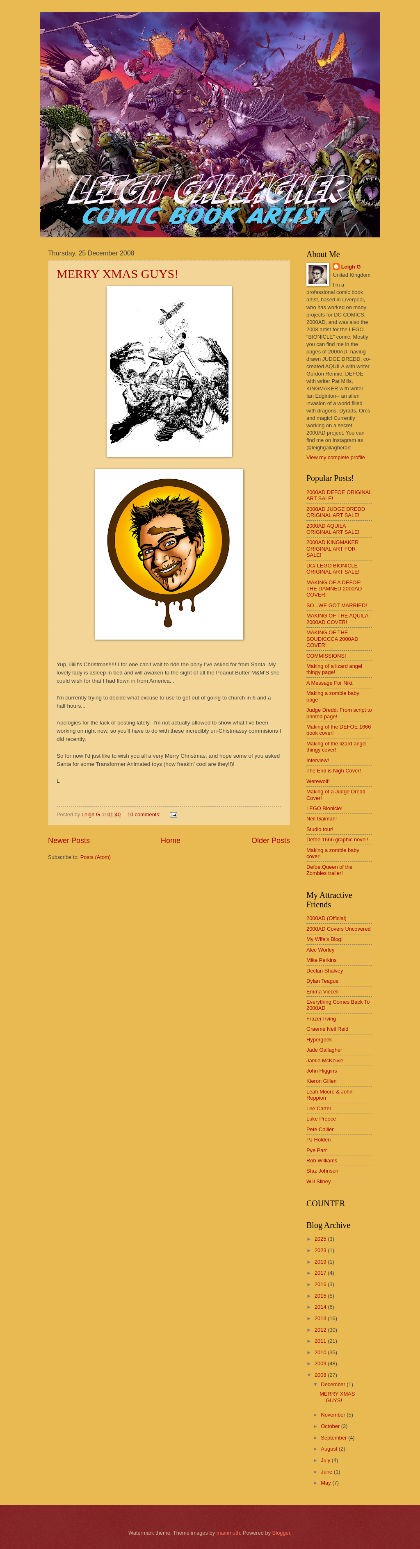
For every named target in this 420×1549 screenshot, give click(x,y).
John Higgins (321, 1071)
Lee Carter (318, 1108)
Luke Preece (321, 1119)
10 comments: (145, 814)
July (326, 1460)
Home (170, 840)
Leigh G (351, 267)
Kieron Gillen (321, 1081)
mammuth (228, 1533)
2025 (321, 1239)
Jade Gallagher (324, 1050)
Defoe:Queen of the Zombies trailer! (329, 870)
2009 (321, 1363)
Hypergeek (319, 1039)
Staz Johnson (322, 1171)
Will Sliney (318, 1181)
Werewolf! (318, 781)
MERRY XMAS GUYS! (117, 273)
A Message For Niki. (330, 683)
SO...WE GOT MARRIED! (336, 605)
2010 (321, 1352)
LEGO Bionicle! (324, 808)
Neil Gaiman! (321, 819)
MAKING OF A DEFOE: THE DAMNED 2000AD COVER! (334, 588)
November (334, 1415)
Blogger (281, 1533)
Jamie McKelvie (324, 1060)
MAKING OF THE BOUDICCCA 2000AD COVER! (332, 638)
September (334, 1438)
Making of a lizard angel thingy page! (334, 669)
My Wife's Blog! (324, 939)
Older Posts (270, 840)
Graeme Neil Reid (327, 1029)
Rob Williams (321, 1160)
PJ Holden (318, 1140)
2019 (321, 1262)
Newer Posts (69, 840)
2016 (321, 1284)
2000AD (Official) (326, 918)
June (327, 1472)
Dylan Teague (322, 981)
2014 (321, 1307)
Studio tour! (319, 829)
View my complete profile (335, 457)
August (330, 1449)
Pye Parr (316, 1150)
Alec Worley (320, 950)
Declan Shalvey (324, 971)
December (334, 1384)
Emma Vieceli (322, 992)
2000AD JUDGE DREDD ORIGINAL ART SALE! (335, 512)
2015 (321, 1296)
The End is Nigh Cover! (333, 771)
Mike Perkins (321, 960)
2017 (321, 1273)
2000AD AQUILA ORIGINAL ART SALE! (332, 529)
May (326, 1483)
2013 (321, 1318)
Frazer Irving (321, 1019)
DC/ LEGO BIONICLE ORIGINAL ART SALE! (332, 569)
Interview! (317, 760)
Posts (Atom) (95, 857)
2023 (321, 1250)
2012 (321, 1330)
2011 (321, 1341)
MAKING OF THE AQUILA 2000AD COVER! (337, 619)
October (331, 1426)
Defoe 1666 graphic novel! (337, 839)
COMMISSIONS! (326, 656)
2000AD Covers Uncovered (338, 929)
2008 (321, 1375)
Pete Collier (320, 1129)
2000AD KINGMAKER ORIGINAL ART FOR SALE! (332, 548)
